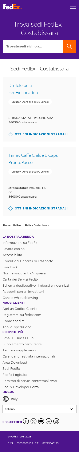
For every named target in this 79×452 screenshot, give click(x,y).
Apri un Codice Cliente (20, 308)
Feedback (10, 267)
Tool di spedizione (17, 327)
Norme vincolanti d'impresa (24, 273)
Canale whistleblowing (20, 297)
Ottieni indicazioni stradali (38, 134)
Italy (10, 398)
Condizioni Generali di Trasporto (28, 261)
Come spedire (14, 320)
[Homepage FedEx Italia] (12, 6)
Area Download (15, 362)
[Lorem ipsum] (39, 409)
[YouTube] (41, 421)
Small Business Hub (18, 338)
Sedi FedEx (11, 368)
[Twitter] (33, 421)
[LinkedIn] (49, 421)
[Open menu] (73, 6)
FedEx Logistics (15, 374)
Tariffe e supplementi (19, 350)
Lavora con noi (14, 248)
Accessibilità (12, 254)
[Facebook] (26, 421)
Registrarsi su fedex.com (22, 314)
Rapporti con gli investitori (23, 291)
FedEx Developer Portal (21, 387)
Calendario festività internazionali (29, 356)
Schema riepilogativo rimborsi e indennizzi (36, 285)
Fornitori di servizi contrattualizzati (30, 380)
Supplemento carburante (22, 344)
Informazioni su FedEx (20, 242)
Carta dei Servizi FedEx (21, 279)
